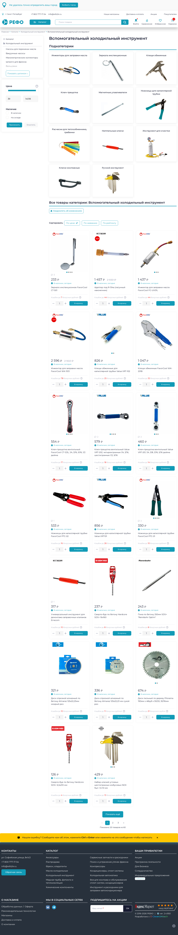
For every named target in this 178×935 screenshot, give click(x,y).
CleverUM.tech (160, 916)
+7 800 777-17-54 (38, 14)
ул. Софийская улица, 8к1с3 (15, 857)
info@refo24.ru (55, 14)
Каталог (40, 22)
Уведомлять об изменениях (66, 211)
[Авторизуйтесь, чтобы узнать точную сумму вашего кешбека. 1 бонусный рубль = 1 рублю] (80, 297)
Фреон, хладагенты (56, 866)
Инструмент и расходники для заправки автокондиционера (106, 889)
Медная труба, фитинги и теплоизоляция (59, 881)
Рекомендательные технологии (18, 911)
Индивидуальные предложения (152, 877)
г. (12, 14)
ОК (127, 908)
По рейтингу (109, 223)
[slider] (6, 90)
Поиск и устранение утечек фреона (109, 862)
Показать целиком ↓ (17, 73)
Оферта (29, 906)
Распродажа (53, 862)
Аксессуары (52, 857)
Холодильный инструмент (33, 32)
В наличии (16, 113)
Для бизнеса (142, 866)
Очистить (31, 125)
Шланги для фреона (16, 62)
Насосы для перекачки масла (21, 49)
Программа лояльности (148, 862)
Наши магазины (111, 14)
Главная (5, 32)
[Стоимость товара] (37, 86)
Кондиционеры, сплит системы (107, 871)
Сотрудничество (144, 871)
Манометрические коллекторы (22, 57)
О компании (8, 924)
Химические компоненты (60, 887)
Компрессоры (97, 866)
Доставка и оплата (135, 14)
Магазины (6, 915)
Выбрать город (69, 5)
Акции (154, 14)
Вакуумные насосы (15, 53)
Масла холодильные (57, 871)
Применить (14, 125)
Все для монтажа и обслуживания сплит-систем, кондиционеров (108, 881)
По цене (72, 223)
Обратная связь (13, 872)
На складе (16, 117)
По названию (90, 223)
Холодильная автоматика (104, 875)
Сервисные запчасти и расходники (109, 857)
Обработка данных (11, 906)
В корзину (78, 303)
